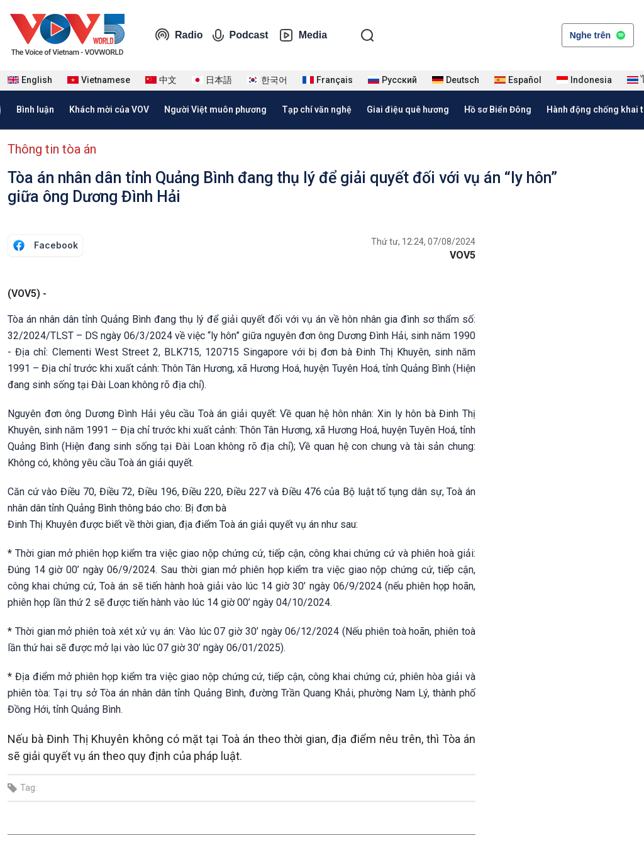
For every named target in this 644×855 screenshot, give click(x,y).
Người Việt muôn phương (215, 109)
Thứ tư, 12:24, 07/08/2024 (423, 242)
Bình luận (35, 109)
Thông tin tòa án (52, 149)
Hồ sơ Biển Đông (497, 109)
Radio (179, 35)
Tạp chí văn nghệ (317, 109)
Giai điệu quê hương (408, 109)
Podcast (240, 35)
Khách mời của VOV (109, 109)
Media (303, 35)
